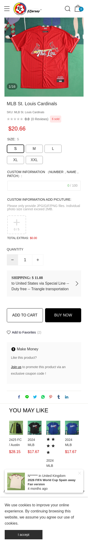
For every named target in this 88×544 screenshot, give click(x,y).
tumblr (58, 397)
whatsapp (43, 397)
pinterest (50, 397)
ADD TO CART (25, 315)
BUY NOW (63, 315)
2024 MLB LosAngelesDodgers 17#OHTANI (35, 442)
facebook (19, 397)
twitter (35, 397)
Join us (16, 367)
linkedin (66, 397)
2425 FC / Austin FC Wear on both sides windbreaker (16, 442)
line (27, 397)
